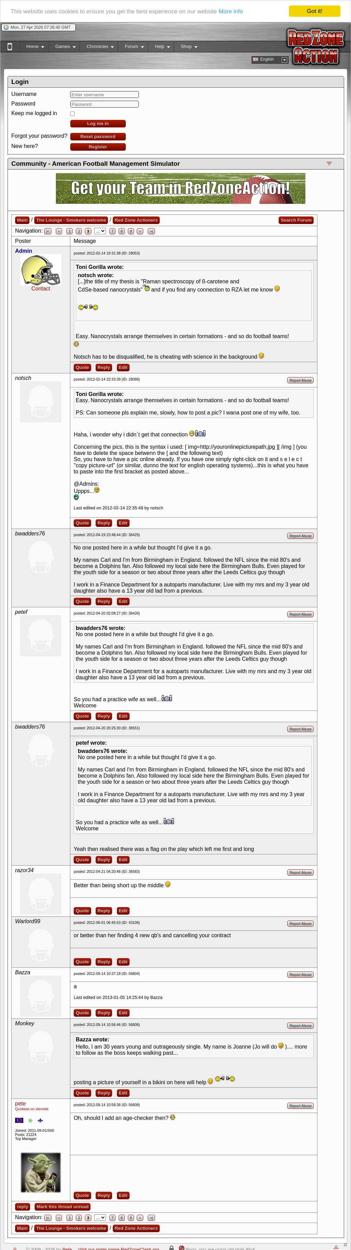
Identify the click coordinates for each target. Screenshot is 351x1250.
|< (47, 231)
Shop (185, 48)
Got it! (314, 11)
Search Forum (296, 220)
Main (22, 220)
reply (22, 1206)
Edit (123, 367)
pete (20, 1103)
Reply (104, 367)
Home (31, 48)
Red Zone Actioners (136, 220)
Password (23, 104)
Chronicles (97, 48)
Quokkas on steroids (31, 1109)
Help (159, 48)
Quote (82, 367)
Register (98, 146)
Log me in (98, 123)
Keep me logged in (34, 113)
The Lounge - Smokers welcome (71, 220)
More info (231, 11)
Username (24, 94)
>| (151, 231)
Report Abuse (300, 380)
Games (62, 48)
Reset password (98, 136)
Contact (40, 289)
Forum (131, 48)
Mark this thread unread (62, 1206)
